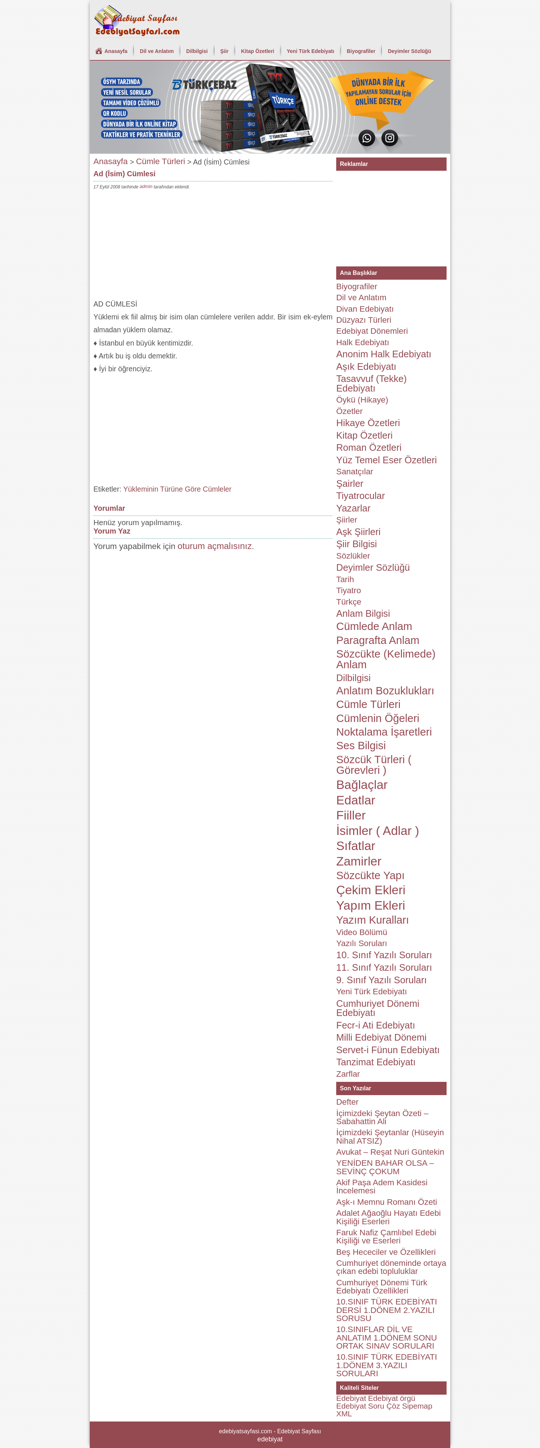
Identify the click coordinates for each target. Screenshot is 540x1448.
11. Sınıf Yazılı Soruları (384, 967)
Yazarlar (353, 508)
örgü (407, 1398)
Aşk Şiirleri (358, 532)
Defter (347, 1102)
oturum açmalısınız (215, 546)
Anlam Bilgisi (363, 613)
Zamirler (358, 861)
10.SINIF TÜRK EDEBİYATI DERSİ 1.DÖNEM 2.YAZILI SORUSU (386, 1310)
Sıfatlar (355, 846)
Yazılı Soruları (361, 943)
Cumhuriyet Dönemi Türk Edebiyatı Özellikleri (381, 1286)
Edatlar (355, 800)
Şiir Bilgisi (356, 544)
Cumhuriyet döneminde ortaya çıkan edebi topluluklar (391, 1267)
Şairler (349, 483)
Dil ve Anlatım (157, 51)
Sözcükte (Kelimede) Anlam (386, 659)
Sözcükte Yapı (370, 875)
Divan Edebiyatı (365, 309)
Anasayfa (115, 51)
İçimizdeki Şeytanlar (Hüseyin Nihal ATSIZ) (390, 1136)
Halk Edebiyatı (362, 342)
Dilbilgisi (196, 51)
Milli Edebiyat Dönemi (381, 1037)
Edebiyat (351, 1398)
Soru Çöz (384, 1406)
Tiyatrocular (360, 496)
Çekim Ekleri (370, 890)
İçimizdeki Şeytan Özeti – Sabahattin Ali (382, 1117)
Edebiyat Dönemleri (372, 331)
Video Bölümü (361, 932)
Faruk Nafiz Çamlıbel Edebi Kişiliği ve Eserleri (386, 1236)
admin (145, 186)
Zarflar (348, 1074)
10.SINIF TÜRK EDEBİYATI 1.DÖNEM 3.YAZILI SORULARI (386, 1365)
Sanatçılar (354, 471)
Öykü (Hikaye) (362, 399)
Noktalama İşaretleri (384, 732)
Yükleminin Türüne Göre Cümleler (177, 489)
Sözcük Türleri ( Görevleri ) (373, 765)
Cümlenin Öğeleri (377, 718)
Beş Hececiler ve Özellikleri (386, 1252)
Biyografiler (361, 51)
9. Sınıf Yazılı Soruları (381, 980)
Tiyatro (348, 590)
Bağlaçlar (362, 785)
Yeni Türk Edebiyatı (310, 51)
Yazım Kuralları (372, 920)
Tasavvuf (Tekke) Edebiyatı (371, 383)
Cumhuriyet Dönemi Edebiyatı (377, 1008)
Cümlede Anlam (374, 626)
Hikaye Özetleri (368, 423)
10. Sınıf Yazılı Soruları (384, 955)
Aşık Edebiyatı (366, 366)
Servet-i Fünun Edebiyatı (388, 1050)
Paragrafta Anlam (377, 640)
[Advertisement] (213, 246)
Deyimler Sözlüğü (409, 51)
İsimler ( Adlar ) (377, 831)
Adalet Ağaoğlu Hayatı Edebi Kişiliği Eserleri (388, 1217)
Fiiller (351, 815)
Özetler (349, 411)
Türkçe (348, 601)
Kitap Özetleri (257, 51)
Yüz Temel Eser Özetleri (386, 460)
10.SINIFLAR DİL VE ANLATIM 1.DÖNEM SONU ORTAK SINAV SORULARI (386, 1337)
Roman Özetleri (369, 447)
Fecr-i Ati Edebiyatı (375, 1025)
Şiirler (346, 519)
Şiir (224, 51)
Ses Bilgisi (361, 745)
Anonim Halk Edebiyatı (383, 354)
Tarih (345, 579)
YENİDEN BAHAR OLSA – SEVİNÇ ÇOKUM (385, 1167)
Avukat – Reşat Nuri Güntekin (390, 1152)
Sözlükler (353, 555)
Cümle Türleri (160, 161)
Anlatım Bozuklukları (385, 691)
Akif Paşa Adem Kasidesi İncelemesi (381, 1186)
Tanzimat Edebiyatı (376, 1062)
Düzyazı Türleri (363, 320)
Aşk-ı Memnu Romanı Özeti (386, 1202)
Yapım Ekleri (370, 905)
